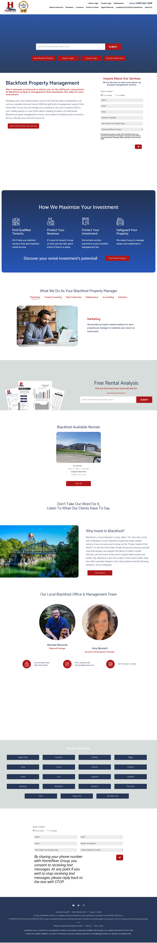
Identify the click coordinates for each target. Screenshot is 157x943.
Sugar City (76, 796)
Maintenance (119, 3)
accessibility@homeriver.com (101, 933)
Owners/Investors (56, 7)
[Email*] (122, 106)
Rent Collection (73, 297)
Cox (58, 777)
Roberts (94, 786)
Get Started (98, 572)
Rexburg (23, 786)
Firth (41, 796)
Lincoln (94, 767)
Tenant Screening (53, 297)
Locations (80, 7)
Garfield (130, 777)
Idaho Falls (23, 757)
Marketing (35, 297)
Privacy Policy (98, 925)
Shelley (95, 757)
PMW (80, 925)
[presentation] (117, 146)
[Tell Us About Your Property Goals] (122, 123)
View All (78, 483)
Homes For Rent (92, 7)
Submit (113, 47)
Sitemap (88, 925)
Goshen (130, 767)
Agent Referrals (107, 7)
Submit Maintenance (115, 58)
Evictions (122, 297)
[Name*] (122, 100)
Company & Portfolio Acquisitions (129, 7)
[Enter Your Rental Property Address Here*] (70, 46)
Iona (23, 767)
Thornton (130, 786)
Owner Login (93, 3)
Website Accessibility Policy (121, 933)
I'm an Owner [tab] (107, 95)
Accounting (108, 297)
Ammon (58, 757)
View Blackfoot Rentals (43, 58)
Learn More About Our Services (21, 125)
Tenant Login (106, 3)
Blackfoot (59, 786)
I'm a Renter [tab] (121, 95)
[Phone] (122, 112)
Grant (23, 777)
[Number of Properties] (122, 118)
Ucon (58, 767)
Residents (70, 7)
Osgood (94, 777)
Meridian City (112, 796)
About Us (148, 7)
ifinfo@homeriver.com (86, 665)
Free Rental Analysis (117, 258)
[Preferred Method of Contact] (122, 129)
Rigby (130, 757)
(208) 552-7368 (144, 3)
